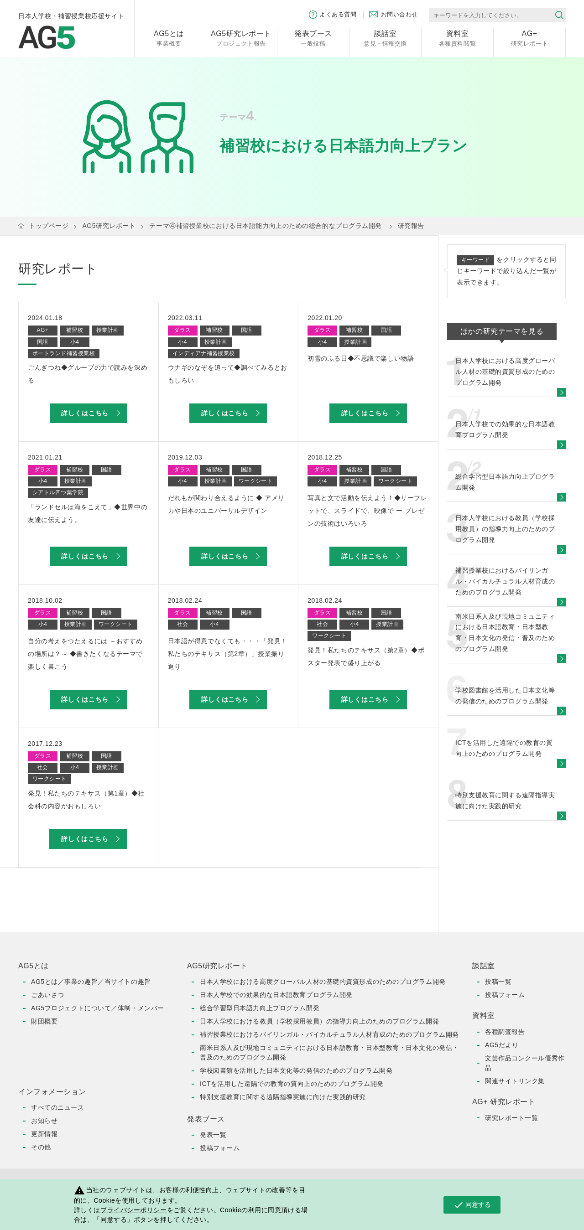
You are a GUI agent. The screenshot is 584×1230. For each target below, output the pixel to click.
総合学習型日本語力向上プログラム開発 (259, 1008)
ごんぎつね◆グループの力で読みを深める (87, 374)
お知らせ (44, 1120)
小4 (74, 342)
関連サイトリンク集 (515, 1081)
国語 (42, 342)
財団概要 (44, 1021)
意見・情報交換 (385, 37)
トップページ (48, 225)
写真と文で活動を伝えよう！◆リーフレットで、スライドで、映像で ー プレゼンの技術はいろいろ (367, 510)
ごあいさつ (47, 994)
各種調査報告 (505, 1031)
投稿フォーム (220, 1148)
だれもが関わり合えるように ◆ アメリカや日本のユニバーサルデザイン (226, 504)
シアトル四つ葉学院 (57, 492)
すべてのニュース (57, 1107)
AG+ (43, 330)
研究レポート (529, 37)
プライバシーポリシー (133, 1210)
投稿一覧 (498, 981)
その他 (41, 1147)
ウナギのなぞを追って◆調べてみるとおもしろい (227, 374)
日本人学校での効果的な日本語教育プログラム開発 (276, 994)
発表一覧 (213, 1134)
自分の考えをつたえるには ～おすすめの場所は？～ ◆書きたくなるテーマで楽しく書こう (85, 653)
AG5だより (501, 1045)
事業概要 (169, 37)
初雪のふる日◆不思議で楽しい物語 (361, 358)
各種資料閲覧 (457, 37)
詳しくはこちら (85, 413)
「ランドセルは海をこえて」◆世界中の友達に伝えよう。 (87, 513)
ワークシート (256, 481)
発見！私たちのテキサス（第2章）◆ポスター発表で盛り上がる (366, 656)
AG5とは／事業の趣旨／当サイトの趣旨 (91, 981)
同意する (472, 1204)
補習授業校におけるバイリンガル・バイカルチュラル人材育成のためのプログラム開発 (329, 1034)
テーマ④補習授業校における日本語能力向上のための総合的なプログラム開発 (265, 225)
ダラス (182, 330)
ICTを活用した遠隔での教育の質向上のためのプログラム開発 (292, 1083)
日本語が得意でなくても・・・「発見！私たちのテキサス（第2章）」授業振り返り (227, 653)
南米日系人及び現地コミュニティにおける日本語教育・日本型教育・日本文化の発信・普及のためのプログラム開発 (329, 1052)
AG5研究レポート (109, 225)
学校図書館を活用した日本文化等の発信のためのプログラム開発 (296, 1070)
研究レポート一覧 (511, 1117)
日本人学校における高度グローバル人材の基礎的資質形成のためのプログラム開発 (323, 981)
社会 (182, 624)
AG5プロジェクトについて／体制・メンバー (97, 1008)
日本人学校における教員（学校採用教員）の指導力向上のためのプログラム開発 (319, 1021)
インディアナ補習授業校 (203, 353)
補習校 (74, 330)
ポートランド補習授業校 (63, 353)
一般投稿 (313, 37)
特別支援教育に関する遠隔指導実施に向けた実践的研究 (283, 1097)
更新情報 (44, 1133)
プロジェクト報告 (241, 37)
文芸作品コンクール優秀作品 (525, 1062)
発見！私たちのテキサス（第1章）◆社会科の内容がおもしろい (86, 800)
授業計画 (107, 330)
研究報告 (411, 225)
